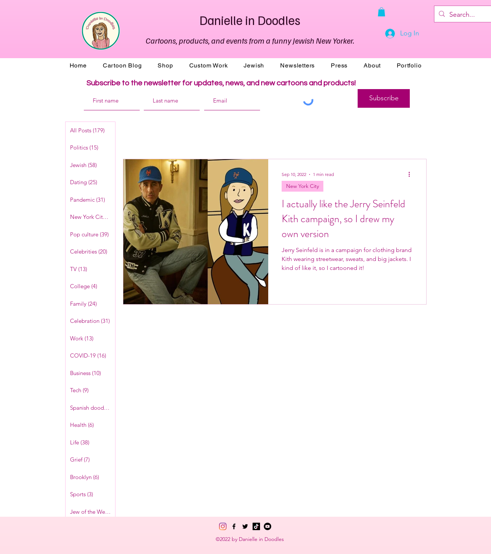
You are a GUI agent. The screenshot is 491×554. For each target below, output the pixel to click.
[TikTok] (256, 526)
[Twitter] (245, 526)
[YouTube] (267, 526)
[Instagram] (223, 526)
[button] (381, 11)
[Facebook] (234, 526)
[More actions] (411, 174)
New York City (302, 186)
